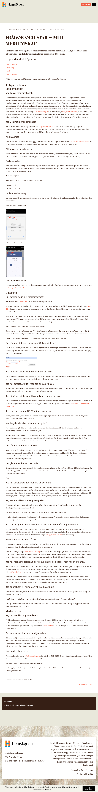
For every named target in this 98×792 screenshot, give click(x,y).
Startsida (10, 30)
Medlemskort (12, 74)
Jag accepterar (89, 788)
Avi (8, 71)
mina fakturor (48, 626)
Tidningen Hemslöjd (84, 774)
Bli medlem (86, 5)
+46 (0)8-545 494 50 (13, 757)
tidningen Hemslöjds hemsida (18, 288)
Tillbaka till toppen (85, 684)
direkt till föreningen (40, 112)
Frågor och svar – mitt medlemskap (19, 705)
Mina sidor (23, 30)
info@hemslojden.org (70, 112)
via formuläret (22, 302)
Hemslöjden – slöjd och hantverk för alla (13, 5)
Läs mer (48, 790)
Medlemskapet (12, 64)
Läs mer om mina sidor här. (79, 142)
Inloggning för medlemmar (82, 770)
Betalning (10, 68)
